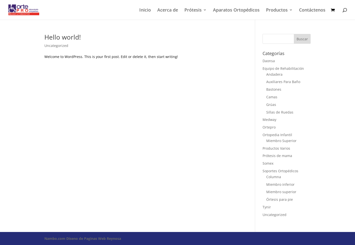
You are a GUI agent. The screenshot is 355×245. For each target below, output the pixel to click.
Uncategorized (56, 45)
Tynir (267, 207)
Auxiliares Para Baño (283, 81)
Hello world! (62, 37)
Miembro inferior (280, 184)
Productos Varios (276, 148)
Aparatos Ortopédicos (236, 10)
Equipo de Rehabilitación (283, 68)
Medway (269, 119)
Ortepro (269, 127)
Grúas (271, 104)
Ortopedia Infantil (277, 134)
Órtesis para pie (279, 199)
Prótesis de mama (277, 155)
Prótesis (193, 10)
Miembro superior (281, 191)
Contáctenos (312, 10)
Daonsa (269, 60)
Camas (271, 97)
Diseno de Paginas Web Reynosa (82, 238)
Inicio (145, 10)
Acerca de (167, 10)
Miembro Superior (281, 140)
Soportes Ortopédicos (280, 171)
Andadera (274, 74)
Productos (277, 10)
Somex (268, 163)
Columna (273, 176)
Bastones (273, 89)
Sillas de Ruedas (279, 112)
